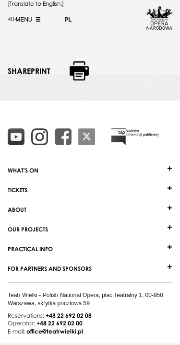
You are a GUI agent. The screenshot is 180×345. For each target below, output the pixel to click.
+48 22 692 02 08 (69, 315)
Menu (26, 19)
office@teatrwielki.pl (54, 331)
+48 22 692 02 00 (59, 323)
